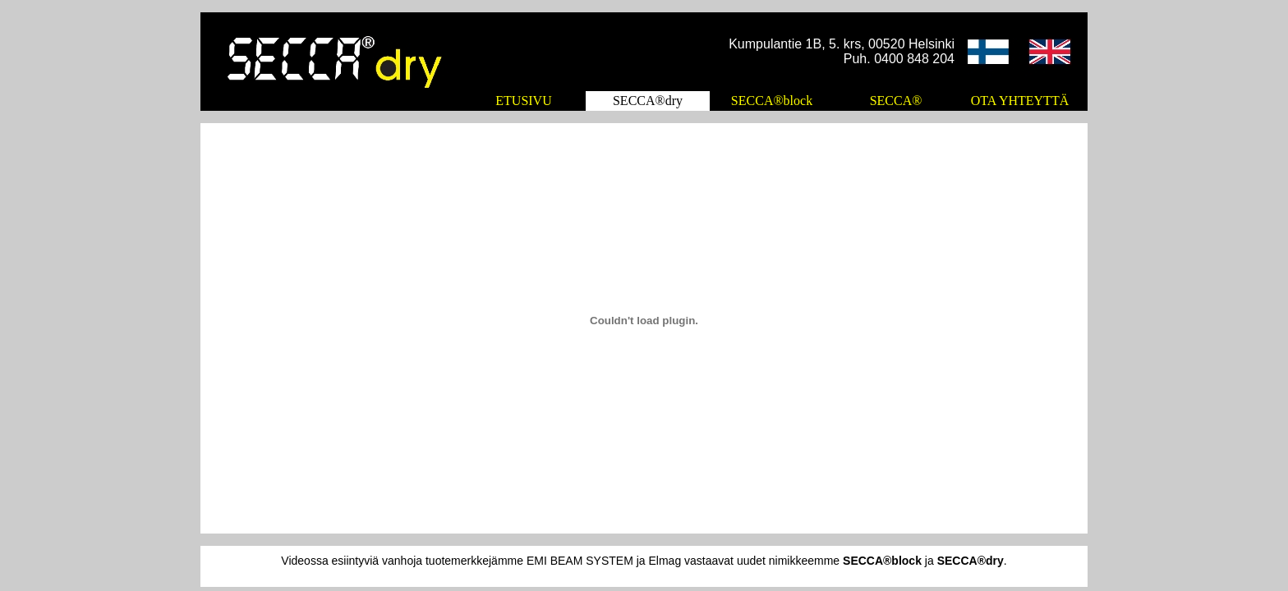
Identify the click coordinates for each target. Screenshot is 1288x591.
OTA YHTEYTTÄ (1020, 101)
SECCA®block (771, 101)
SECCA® (896, 101)
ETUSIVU (523, 101)
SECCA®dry (648, 101)
